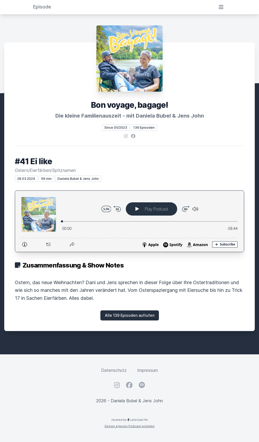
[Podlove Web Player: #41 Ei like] (129, 221)
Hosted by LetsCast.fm (129, 420)
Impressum (147, 370)
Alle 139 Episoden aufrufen (129, 315)
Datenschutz (114, 370)
